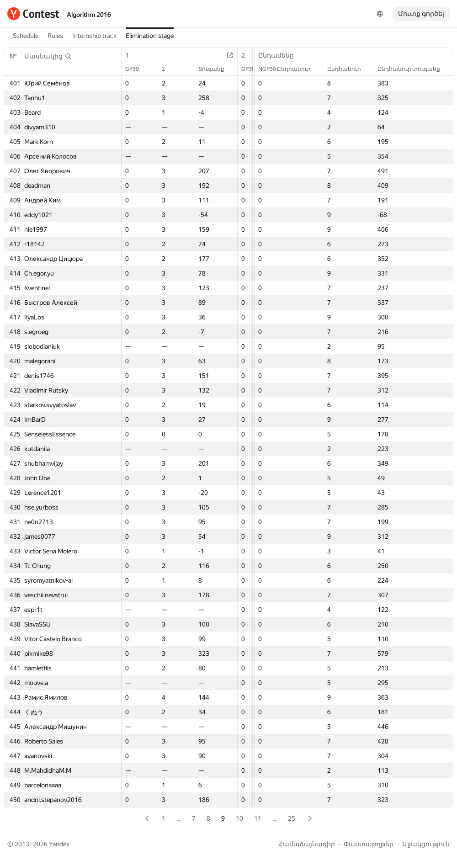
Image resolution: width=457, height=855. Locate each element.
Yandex (59, 844)
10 (239, 818)
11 (257, 818)
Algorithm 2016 (89, 14)
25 (291, 818)
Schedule (25, 35)
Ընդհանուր (348, 69)
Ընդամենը (280, 55)
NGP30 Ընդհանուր (289, 69)
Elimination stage (150, 35)
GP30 (136, 69)
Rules (55, 35)
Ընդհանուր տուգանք (413, 69)
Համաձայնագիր (306, 844)
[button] (48, 56)
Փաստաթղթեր (368, 844)
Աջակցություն (426, 844)
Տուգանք (216, 69)
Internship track (94, 35)
